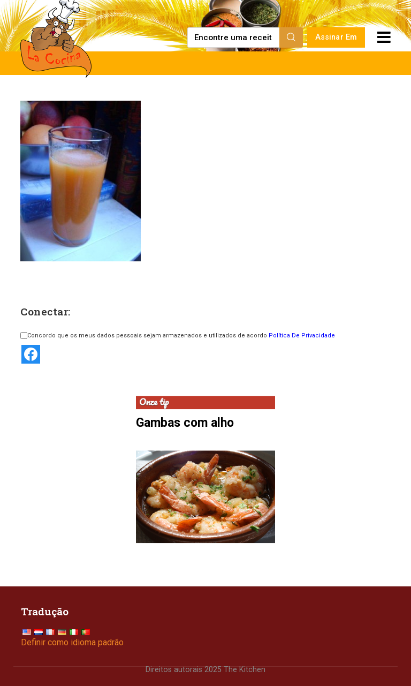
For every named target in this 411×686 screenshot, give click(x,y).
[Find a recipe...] (234, 37)
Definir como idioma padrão (72, 642)
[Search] (291, 37)
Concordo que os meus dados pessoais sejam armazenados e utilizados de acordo (177, 335)
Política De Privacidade (302, 335)
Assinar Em (336, 37)
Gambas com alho (185, 423)
